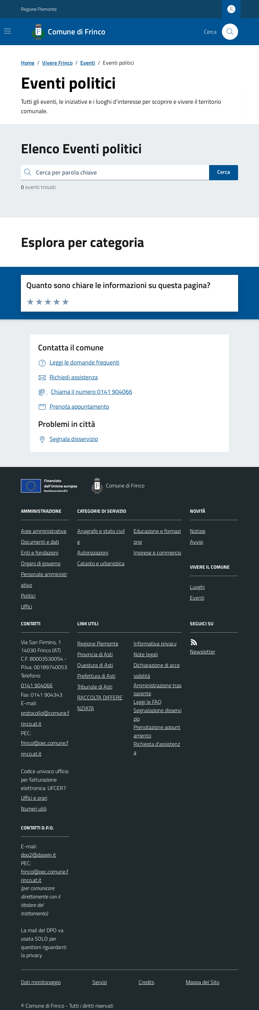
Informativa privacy (155, 643)
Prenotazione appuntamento (157, 731)
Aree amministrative (43, 531)
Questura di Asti (95, 665)
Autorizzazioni (92, 552)
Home (27, 63)
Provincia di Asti (95, 654)
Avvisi (196, 542)
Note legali (146, 654)
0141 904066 (37, 685)
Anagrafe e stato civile (101, 536)
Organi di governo (40, 563)
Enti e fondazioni (39, 552)
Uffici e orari (34, 798)
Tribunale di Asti (94, 687)
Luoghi (197, 587)
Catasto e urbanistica (100, 563)
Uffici (26, 606)
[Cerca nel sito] (227, 32)
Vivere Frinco (57, 63)
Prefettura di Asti (96, 676)
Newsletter (202, 652)
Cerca (223, 172)
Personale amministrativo (44, 579)
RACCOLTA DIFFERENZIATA (99, 702)
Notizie (197, 531)
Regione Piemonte (39, 8)
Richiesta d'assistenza (157, 748)
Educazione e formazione (157, 536)
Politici (28, 596)
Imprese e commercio (157, 552)
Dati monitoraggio (41, 982)
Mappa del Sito (202, 982)
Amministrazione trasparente (157, 689)
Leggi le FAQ (148, 702)
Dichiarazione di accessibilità (157, 670)
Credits (146, 982)
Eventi (87, 63)
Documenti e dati (40, 542)
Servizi (99, 982)
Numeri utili (34, 808)
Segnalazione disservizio (157, 714)
